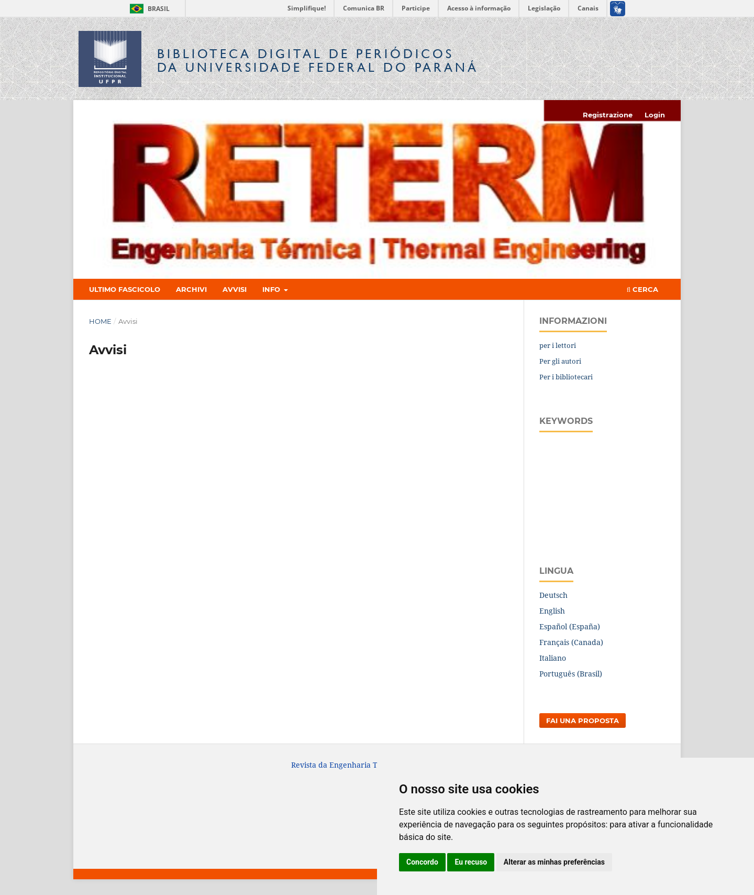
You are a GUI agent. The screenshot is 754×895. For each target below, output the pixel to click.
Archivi (191, 289)
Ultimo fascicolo (124, 289)
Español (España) (569, 626)
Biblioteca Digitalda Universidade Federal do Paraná (318, 60)
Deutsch (553, 595)
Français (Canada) (571, 642)
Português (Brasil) (570, 674)
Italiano (552, 658)
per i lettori (557, 345)
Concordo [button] (422, 862)
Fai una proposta (582, 720)
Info (272, 289)
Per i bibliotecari (566, 376)
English (552, 611)
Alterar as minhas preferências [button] (554, 862)
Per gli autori (560, 361)
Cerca (642, 289)
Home (100, 321)
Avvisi (235, 289)
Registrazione (608, 115)
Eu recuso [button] (470, 862)
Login (655, 115)
